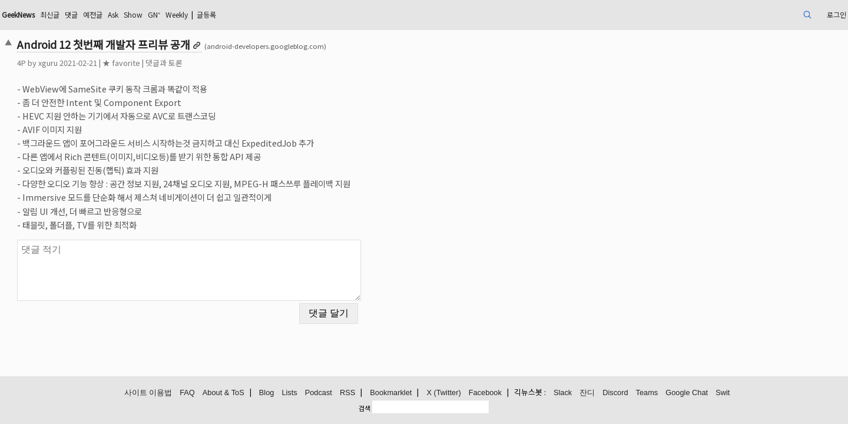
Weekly (294, 14)
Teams (647, 393)
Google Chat (686, 393)
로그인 (749, 14)
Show (242, 14)
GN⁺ (266, 14)
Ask (218, 14)
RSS (347, 393)
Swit (723, 393)
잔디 (587, 393)
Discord (615, 393)
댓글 (170, 14)
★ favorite (203, 62)
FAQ (187, 393)
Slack (563, 393)
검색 (364, 408)
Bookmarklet (391, 393)
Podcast (318, 393)
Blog (266, 393)
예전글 (194, 14)
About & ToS (223, 393)
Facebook (485, 393)
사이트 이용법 (148, 393)
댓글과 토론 (245, 62)
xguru (130, 62)
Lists (289, 393)
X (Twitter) (443, 393)
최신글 (145, 14)
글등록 (330, 14)
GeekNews (108, 14)
